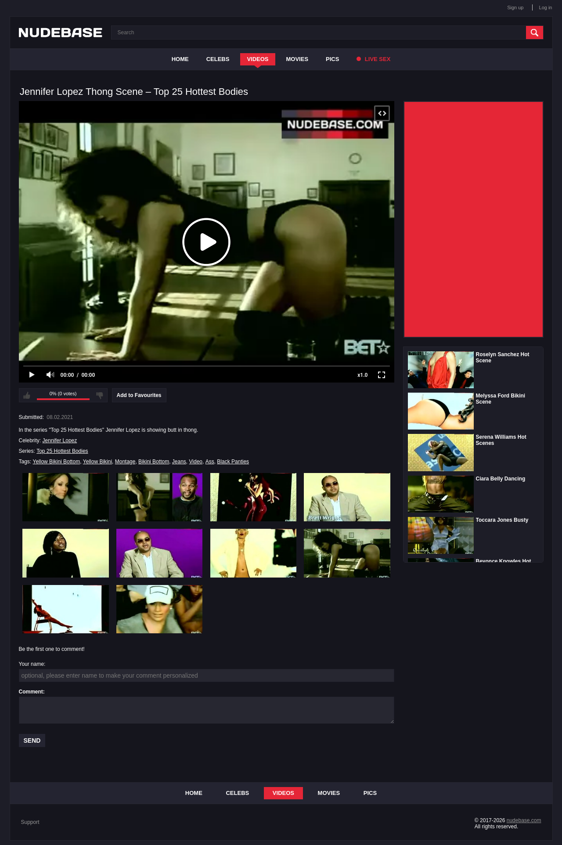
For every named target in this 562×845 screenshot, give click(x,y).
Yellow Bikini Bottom (56, 462)
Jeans (179, 462)
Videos (257, 59)
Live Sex (373, 59)
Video (195, 462)
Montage (125, 462)
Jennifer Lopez (60, 440)
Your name (31, 664)
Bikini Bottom (153, 462)
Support (30, 822)
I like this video (26, 395)
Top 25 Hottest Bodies (62, 451)
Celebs (218, 59)
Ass (209, 462)
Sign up (515, 7)
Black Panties (233, 462)
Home (180, 59)
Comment (31, 692)
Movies (297, 59)
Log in (545, 7)
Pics (332, 59)
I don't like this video (99, 395)
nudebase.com (524, 820)
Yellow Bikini (97, 462)
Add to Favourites (139, 395)
